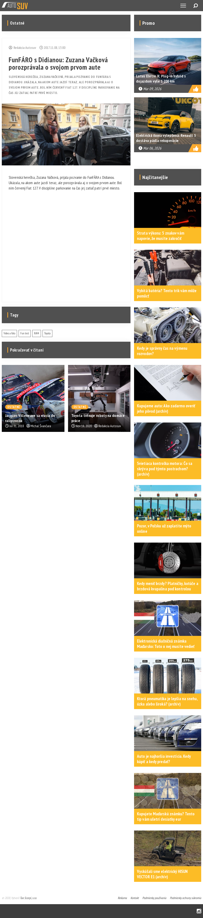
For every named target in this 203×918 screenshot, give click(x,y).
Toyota (47, 333)
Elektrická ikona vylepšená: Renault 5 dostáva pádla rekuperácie (166, 138)
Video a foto (9, 333)
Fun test (24, 333)
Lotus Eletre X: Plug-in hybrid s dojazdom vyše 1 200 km (161, 78)
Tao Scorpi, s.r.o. (28, 898)
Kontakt (134, 898)
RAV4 (36, 333)
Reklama (122, 898)
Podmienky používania (154, 898)
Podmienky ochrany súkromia (185, 898)
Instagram (199, 911)
